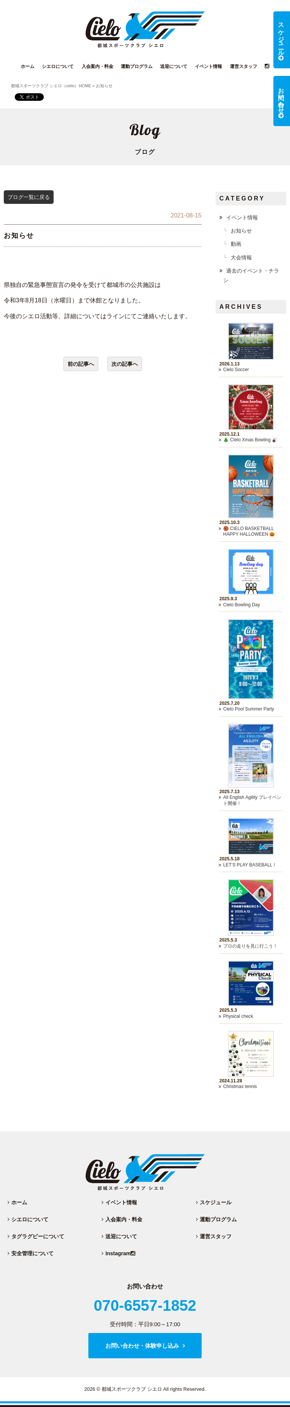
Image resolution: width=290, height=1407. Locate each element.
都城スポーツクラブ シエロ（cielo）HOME (51, 85)
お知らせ (241, 231)
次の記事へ (124, 364)
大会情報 (241, 257)
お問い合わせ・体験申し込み (142, 1345)
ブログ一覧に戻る (29, 197)
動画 (236, 244)
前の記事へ (81, 364)
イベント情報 (242, 217)
